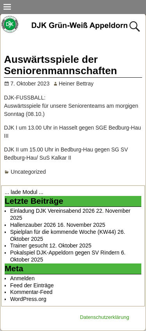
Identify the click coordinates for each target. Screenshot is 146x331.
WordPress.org (28, 299)
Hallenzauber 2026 (33, 225)
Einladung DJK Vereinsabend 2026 (52, 211)
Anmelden (22, 278)
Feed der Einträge (32, 285)
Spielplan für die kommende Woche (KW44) (63, 232)
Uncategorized (28, 172)
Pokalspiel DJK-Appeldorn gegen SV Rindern (65, 252)
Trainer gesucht (29, 245)
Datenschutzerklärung (104, 317)
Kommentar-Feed (31, 292)
